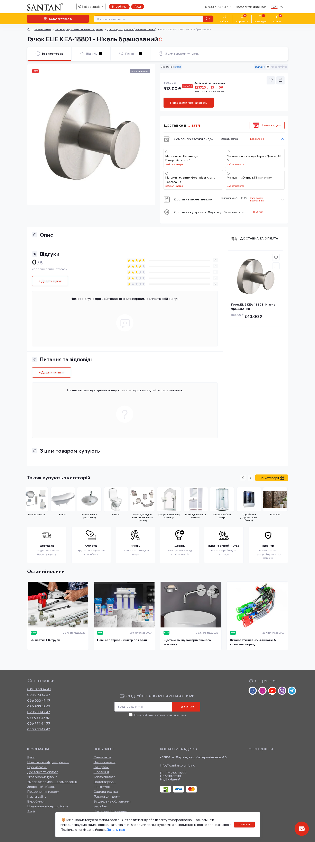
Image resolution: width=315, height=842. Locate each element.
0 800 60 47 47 (39, 689)
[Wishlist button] (271, 80)
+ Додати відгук (50, 281)
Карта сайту (36, 796)
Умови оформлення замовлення (52, 782)
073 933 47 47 (38, 718)
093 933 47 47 (38, 712)
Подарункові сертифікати (47, 806)
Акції (138, 6)
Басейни (100, 806)
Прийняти (244, 824)
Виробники (36, 801)
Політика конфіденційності (48, 762)
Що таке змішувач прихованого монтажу (187, 642)
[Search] (208, 19)
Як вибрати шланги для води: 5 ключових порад (253, 642)
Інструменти (103, 787)
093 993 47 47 (38, 695)
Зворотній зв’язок (41, 787)
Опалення (101, 772)
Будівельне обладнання (112, 801)
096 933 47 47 (38, 706)
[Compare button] (280, 80)
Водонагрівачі (105, 782)
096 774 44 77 (38, 723)
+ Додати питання (51, 372)
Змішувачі (101, 767)
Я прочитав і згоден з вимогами (160, 715)
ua (274, 6)
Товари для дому (107, 796)
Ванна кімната (43, 29)
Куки (31, 757)
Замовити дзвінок (250, 7)
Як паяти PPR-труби (45, 640)
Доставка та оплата (259, 238)
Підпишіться (186, 706)
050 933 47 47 (38, 729)
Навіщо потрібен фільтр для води (122, 640)
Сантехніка (102, 757)
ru (281, 6)
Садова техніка (106, 791)
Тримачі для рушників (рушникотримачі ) (131, 29)
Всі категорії (271, 478)
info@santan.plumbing (177, 765)
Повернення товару (43, 791)
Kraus (177, 66)
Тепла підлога (104, 777)
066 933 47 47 (38, 700)
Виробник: (119, 6)
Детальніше (115, 829)
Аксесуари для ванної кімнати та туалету (79, 29)
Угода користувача (155, 715)
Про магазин (37, 767)
